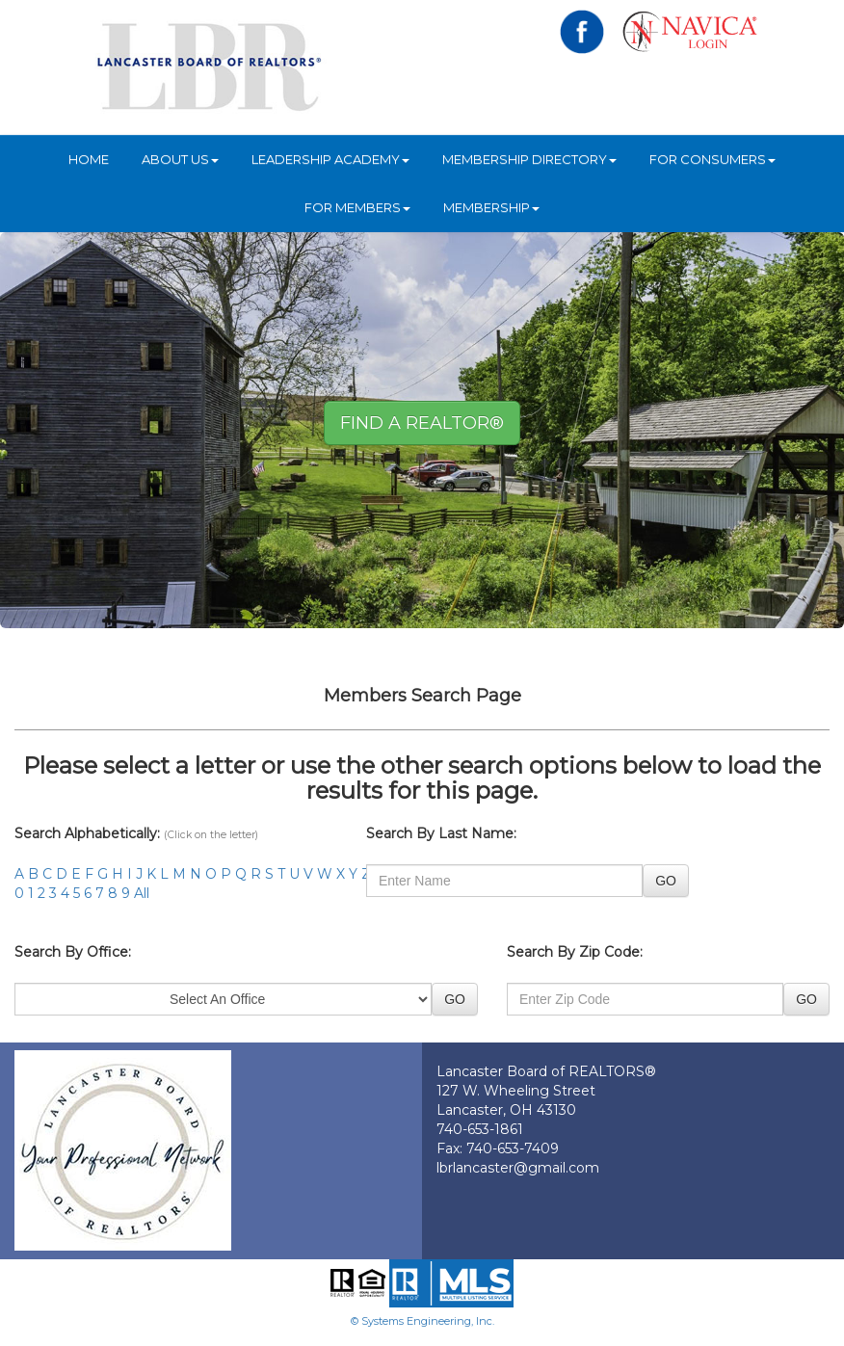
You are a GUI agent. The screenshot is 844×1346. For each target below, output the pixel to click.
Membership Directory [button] (529, 159)
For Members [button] (357, 207)
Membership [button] (491, 207)
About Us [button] (180, 159)
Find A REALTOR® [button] (422, 423)
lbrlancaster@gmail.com (517, 1167)
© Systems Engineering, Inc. (422, 1321)
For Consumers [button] (712, 159)
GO (665, 880)
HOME (88, 159)
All (141, 893)
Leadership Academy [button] (330, 159)
